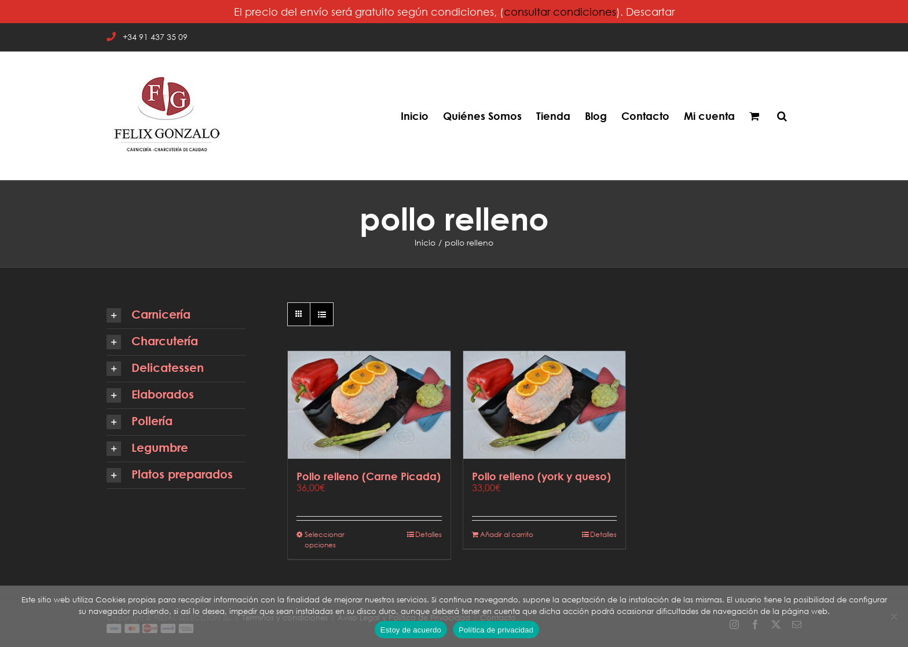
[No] (893, 616)
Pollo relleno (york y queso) (541, 476)
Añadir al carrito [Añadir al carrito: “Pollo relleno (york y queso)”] (506, 534)
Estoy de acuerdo (410, 630)
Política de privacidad (496, 630)
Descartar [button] (650, 11)
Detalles (428, 534)
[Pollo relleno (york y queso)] (544, 405)
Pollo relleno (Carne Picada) (368, 476)
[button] (782, 116)
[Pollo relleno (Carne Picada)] (369, 405)
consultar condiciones (560, 11)
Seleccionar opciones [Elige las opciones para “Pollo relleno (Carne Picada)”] (325, 539)
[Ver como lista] (321, 314)
